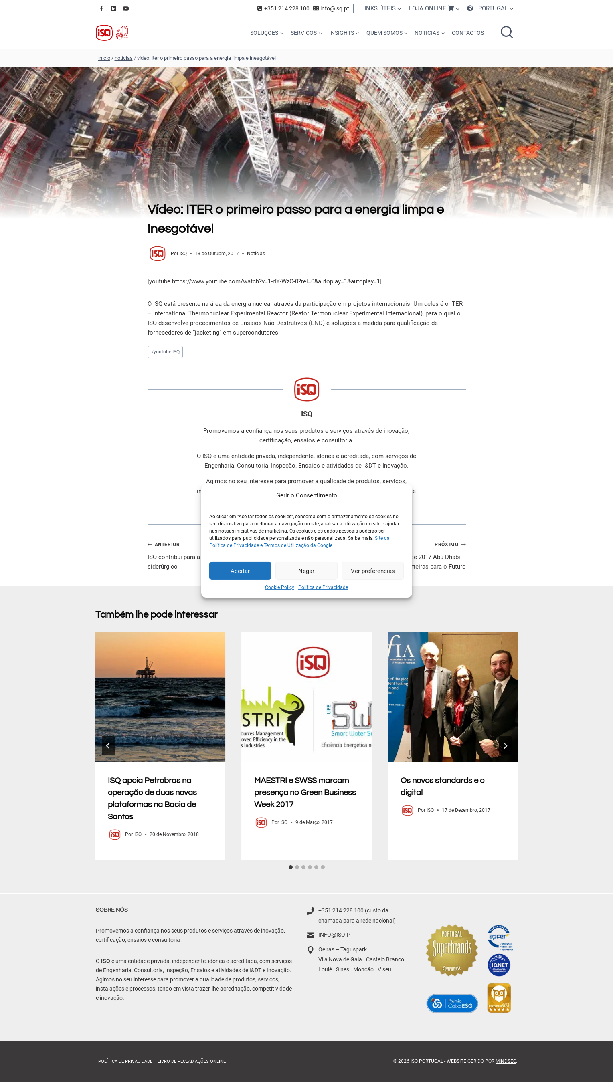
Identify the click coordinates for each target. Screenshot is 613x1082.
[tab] (291, 867)
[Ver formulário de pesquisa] (507, 33)
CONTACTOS (468, 33)
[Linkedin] (114, 8)
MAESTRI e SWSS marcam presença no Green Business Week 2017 (305, 793)
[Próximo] (505, 745)
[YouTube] (126, 8)
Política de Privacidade (323, 587)
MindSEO (506, 1061)
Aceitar (240, 570)
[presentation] (160, 697)
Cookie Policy (279, 587)
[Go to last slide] (108, 745)
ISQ (183, 253)
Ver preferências (373, 570)
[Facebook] (102, 8)
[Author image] (158, 254)
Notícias (256, 253)
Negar (306, 570)
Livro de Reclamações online (192, 1061)
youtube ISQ (165, 352)
